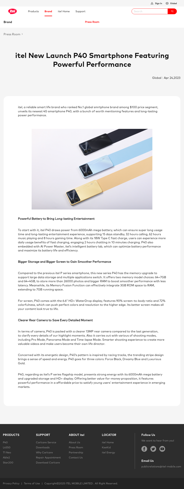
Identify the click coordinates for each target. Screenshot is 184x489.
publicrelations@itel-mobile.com (161, 466)
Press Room (76, 447)
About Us (74, 442)
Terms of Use (32, 483)
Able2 (6, 457)
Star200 (8, 462)
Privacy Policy (11, 483)
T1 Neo (7, 452)
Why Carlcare (44, 452)
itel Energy (108, 452)
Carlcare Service (46, 442)
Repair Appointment (48, 457)
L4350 (6, 447)
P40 (5, 442)
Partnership (76, 452)
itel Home (108, 442)
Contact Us (76, 457)
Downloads (43, 447)
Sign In (158, 3)
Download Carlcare (48, 462)
